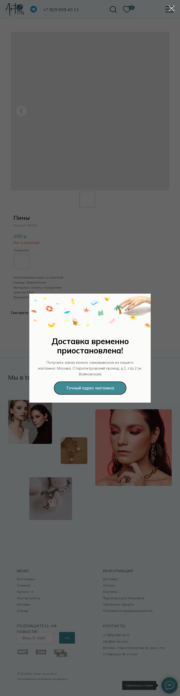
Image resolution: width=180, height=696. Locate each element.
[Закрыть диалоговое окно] (171, 8)
